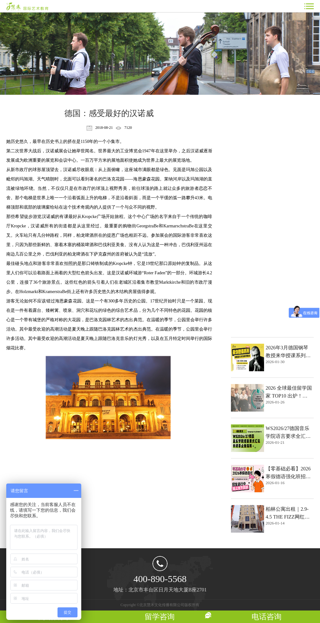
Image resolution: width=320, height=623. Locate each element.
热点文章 (244, 112)
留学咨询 (160, 617)
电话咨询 (267, 617)
